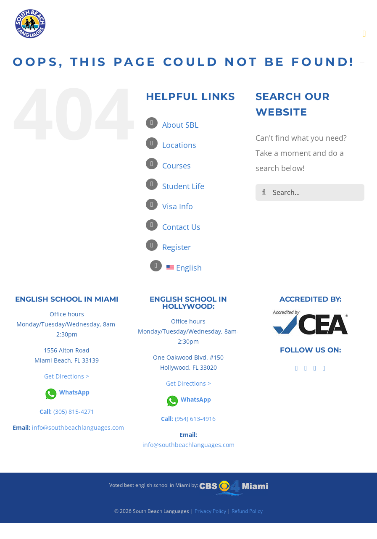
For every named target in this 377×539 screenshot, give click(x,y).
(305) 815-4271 (67, 411)
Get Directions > (66, 376)
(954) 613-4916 (188, 419)
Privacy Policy (210, 511)
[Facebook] (296, 368)
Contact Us (181, 227)
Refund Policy (247, 511)
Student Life (183, 186)
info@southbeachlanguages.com (78, 427)
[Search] (264, 192)
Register (176, 247)
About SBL (180, 125)
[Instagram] (324, 368)
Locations (179, 145)
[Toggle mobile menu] (364, 33)
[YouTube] (315, 368)
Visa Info (177, 206)
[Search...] (310, 192)
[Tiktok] (305, 368)
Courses (176, 165)
